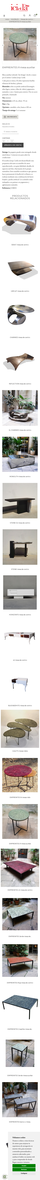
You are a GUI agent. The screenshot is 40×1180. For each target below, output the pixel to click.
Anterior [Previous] (2, 45)
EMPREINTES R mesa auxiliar (20, 844)
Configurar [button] (24, 1173)
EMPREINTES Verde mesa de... (20, 936)
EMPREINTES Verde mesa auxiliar (20, 1075)
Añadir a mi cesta (13, 145)
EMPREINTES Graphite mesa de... (20, 1029)
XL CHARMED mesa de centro (20, 430)
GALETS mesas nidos (20, 751)
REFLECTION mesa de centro (20, 384)
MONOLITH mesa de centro (20, 476)
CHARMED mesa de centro (20, 337)
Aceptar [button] (24, 1165)
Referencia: (6, 188)
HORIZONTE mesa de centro (20, 615)
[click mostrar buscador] (24, 15)
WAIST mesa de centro (20, 245)
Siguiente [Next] (37, 45)
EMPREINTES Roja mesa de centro (20, 983)
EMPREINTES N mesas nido (20, 797)
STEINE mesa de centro (20, 569)
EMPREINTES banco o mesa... (20, 1122)
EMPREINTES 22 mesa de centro (20, 890)
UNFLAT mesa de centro (20, 291)
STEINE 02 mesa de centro (20, 523)
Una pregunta (10, 117)
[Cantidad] (8, 141)
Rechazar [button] (24, 1169)
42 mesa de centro (20, 660)
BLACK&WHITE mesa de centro (20, 705)
